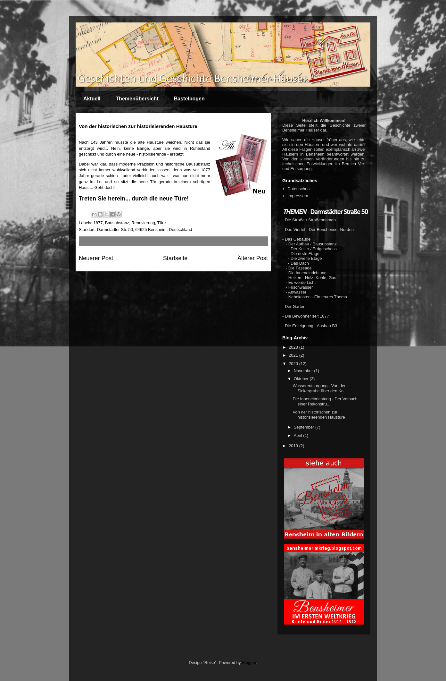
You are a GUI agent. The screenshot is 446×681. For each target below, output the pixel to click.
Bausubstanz (117, 222)
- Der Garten (293, 306)
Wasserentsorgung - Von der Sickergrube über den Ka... (320, 388)
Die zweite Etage (306, 258)
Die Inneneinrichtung (307, 272)
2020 (294, 363)
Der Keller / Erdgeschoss (314, 248)
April (298, 435)
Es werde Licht (302, 282)
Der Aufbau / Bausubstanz (312, 244)
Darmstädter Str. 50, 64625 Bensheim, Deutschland (144, 229)
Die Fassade (300, 268)
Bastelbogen (189, 98)
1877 (98, 222)
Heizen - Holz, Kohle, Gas (312, 277)
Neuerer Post (96, 258)
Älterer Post (252, 258)
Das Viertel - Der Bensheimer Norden (319, 229)
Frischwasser (300, 287)
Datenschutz (298, 188)
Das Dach (300, 263)
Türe (161, 222)
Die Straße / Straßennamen (310, 219)
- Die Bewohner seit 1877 (305, 316)
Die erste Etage (305, 253)
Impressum (297, 195)
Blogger (249, 662)
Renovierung (143, 222)
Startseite (175, 258)
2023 (294, 347)
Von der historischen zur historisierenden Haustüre (319, 415)
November (304, 370)
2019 (294, 445)
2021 (294, 355)
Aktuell (91, 98)
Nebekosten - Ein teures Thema (317, 296)
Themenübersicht (137, 98)
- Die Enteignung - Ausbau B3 (309, 325)
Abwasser (297, 292)
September (304, 427)
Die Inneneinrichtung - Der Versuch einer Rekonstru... (325, 401)
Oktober (302, 378)
